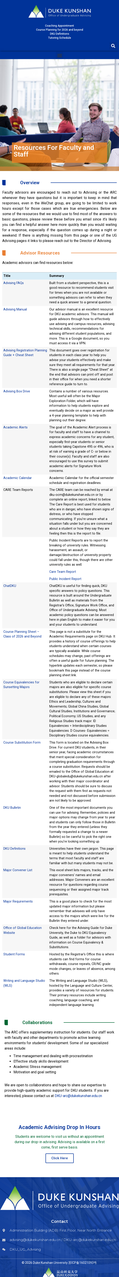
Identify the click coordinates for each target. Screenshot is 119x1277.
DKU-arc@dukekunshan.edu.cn (78, 1096)
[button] (113, 45)
